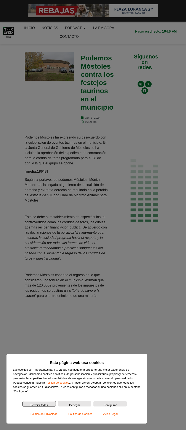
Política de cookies (57, 382)
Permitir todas (39, 404)
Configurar (110, 404)
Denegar (74, 404)
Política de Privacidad (44, 414)
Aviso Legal (110, 414)
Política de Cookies (80, 414)
